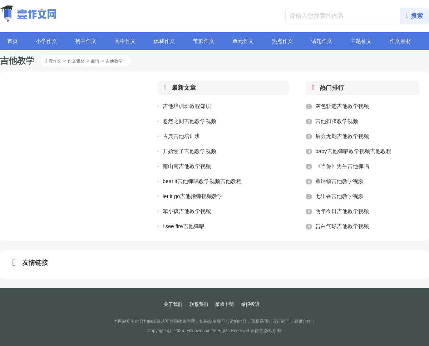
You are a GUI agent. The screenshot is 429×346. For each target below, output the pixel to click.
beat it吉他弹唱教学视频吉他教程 (202, 181)
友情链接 (28, 262)
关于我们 (173, 304)
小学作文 (46, 41)
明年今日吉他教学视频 (337, 211)
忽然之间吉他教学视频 (189, 121)
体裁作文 (164, 41)
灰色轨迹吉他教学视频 (337, 106)
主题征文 (361, 41)
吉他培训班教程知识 (187, 106)
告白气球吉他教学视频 (337, 226)
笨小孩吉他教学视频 (187, 211)
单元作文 (243, 41)
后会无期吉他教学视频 (337, 136)
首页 (12, 41)
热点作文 (282, 41)
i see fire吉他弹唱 (183, 226)
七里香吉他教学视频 (335, 196)
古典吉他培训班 (181, 136)
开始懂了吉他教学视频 (189, 151)
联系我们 (198, 304)
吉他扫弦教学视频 (332, 121)
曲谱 (95, 61)
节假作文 (203, 41)
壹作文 (55, 61)
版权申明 (224, 304)
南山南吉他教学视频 (187, 166)
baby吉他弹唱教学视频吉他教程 (348, 151)
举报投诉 (250, 304)
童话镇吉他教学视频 (335, 181)
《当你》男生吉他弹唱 (337, 166)
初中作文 (86, 41)
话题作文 (321, 41)
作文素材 (400, 41)
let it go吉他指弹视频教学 (193, 196)
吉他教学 (114, 61)
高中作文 (125, 41)
